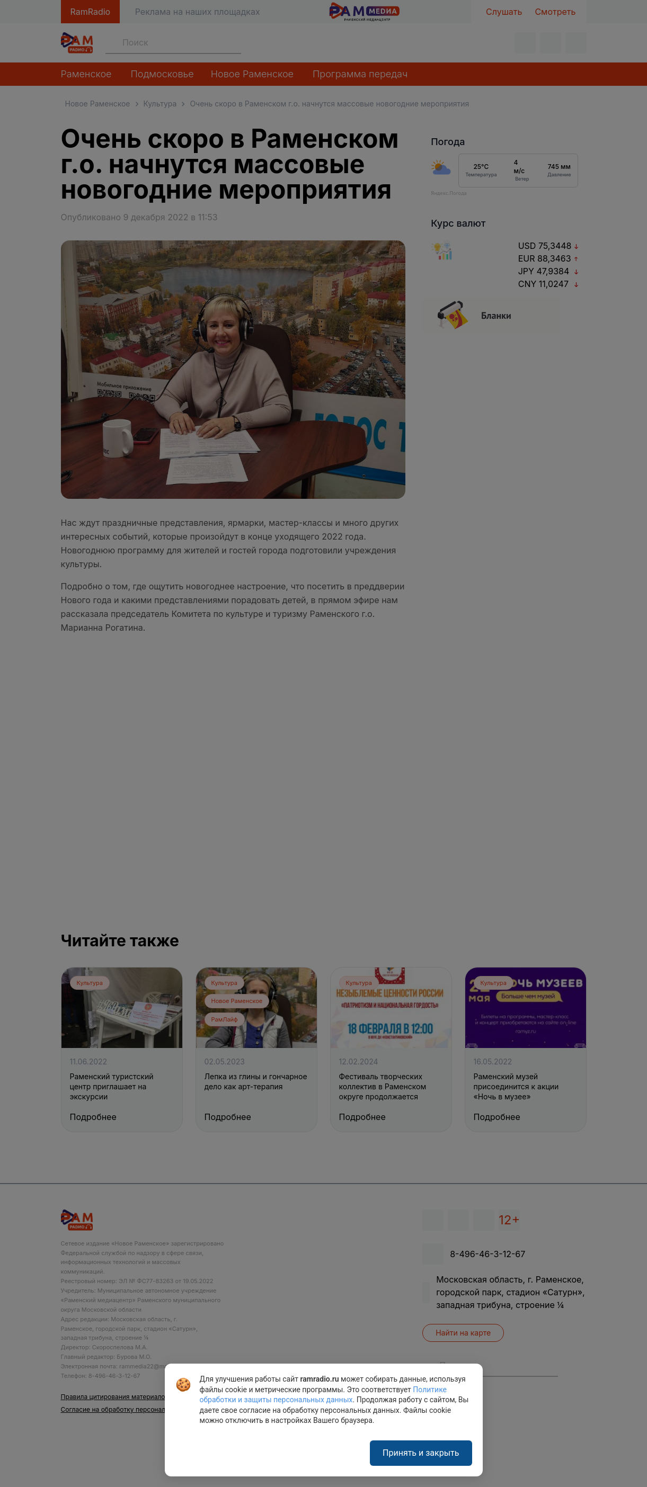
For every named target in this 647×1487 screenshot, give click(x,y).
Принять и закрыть (421, 1453)
